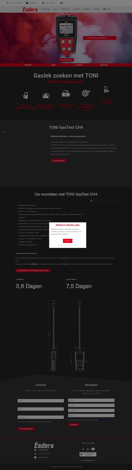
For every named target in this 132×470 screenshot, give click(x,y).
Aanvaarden (68, 240)
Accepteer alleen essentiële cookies (67, 245)
